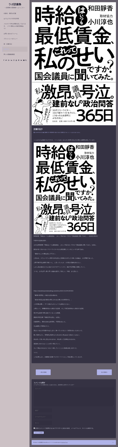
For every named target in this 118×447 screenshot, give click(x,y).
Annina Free (64, 442)
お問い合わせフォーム (11, 33)
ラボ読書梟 (14, 4)
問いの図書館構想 (9, 54)
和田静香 (52, 132)
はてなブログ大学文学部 (11, 18)
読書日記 (6, 49)
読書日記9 (38, 129)
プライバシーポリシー (11, 39)
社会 (59, 132)
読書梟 (45, 132)
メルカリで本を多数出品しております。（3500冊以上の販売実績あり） (15, 26)
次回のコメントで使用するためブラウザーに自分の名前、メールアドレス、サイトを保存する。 (65, 428)
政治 (56, 132)
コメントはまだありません (73, 132)
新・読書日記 (8, 44)
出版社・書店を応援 (10, 13)
